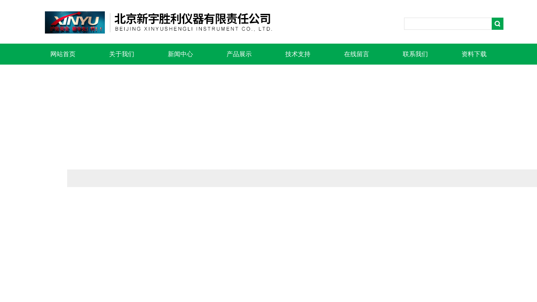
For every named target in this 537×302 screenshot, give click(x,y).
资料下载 (474, 54)
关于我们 (121, 54)
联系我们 (415, 54)
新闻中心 (180, 54)
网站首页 (63, 54)
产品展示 (239, 54)
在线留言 (356, 54)
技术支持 (297, 54)
